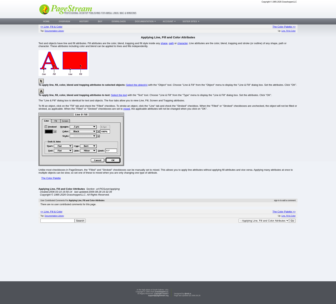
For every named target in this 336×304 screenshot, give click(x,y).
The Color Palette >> (284, 26)
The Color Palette (51, 178)
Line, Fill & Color (289, 31)
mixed (126, 108)
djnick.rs (187, 294)
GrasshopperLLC (161, 292)
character (182, 43)
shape (164, 43)
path (171, 43)
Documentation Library (54, 31)
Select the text (119, 95)
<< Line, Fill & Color (51, 26)
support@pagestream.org (158, 295)
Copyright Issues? (161, 294)
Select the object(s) (136, 84)
